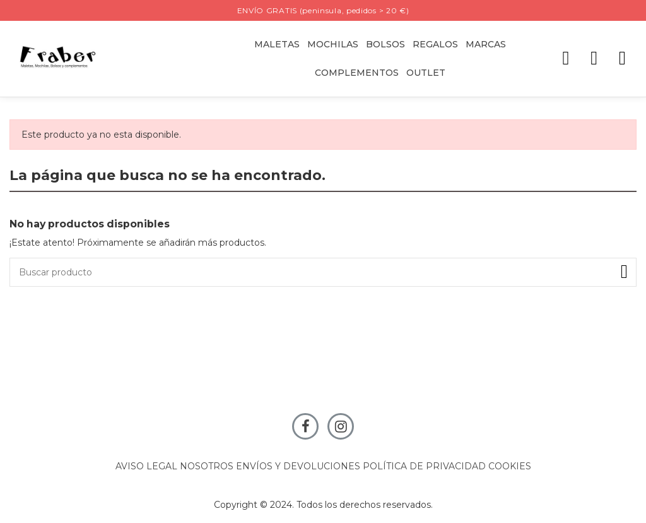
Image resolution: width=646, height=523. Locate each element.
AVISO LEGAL (146, 466)
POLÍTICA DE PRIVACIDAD (424, 466)
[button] (435, 44)
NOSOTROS (206, 466)
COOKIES (509, 466)
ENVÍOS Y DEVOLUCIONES (298, 466)
